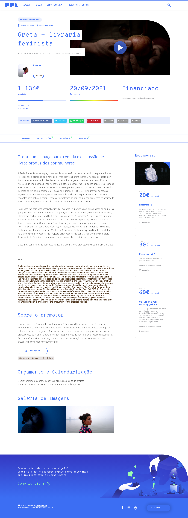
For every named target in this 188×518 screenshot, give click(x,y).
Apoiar (27, 5)
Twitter (60, 120)
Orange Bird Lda (41, 506)
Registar (73, 5)
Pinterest (93, 120)
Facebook (41, 120)
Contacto (38, 76)
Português (155, 508)
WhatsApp (76, 120)
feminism (24, 358)
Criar (39, 5)
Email (108, 120)
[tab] (26, 139)
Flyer (136, 120)
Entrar (85, 5)
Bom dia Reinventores (29, 20)
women (36, 358)
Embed (122, 120)
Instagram (32, 351)
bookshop (47, 358)
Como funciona (54, 5)
